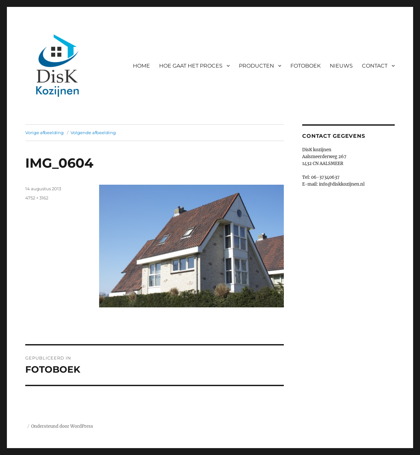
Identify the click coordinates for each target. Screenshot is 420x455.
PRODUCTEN (256, 66)
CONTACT (375, 66)
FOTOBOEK (305, 66)
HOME (141, 66)
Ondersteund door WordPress (62, 426)
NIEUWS (341, 66)
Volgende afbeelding (93, 132)
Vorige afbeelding (44, 132)
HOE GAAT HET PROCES (190, 66)
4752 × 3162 (36, 197)
